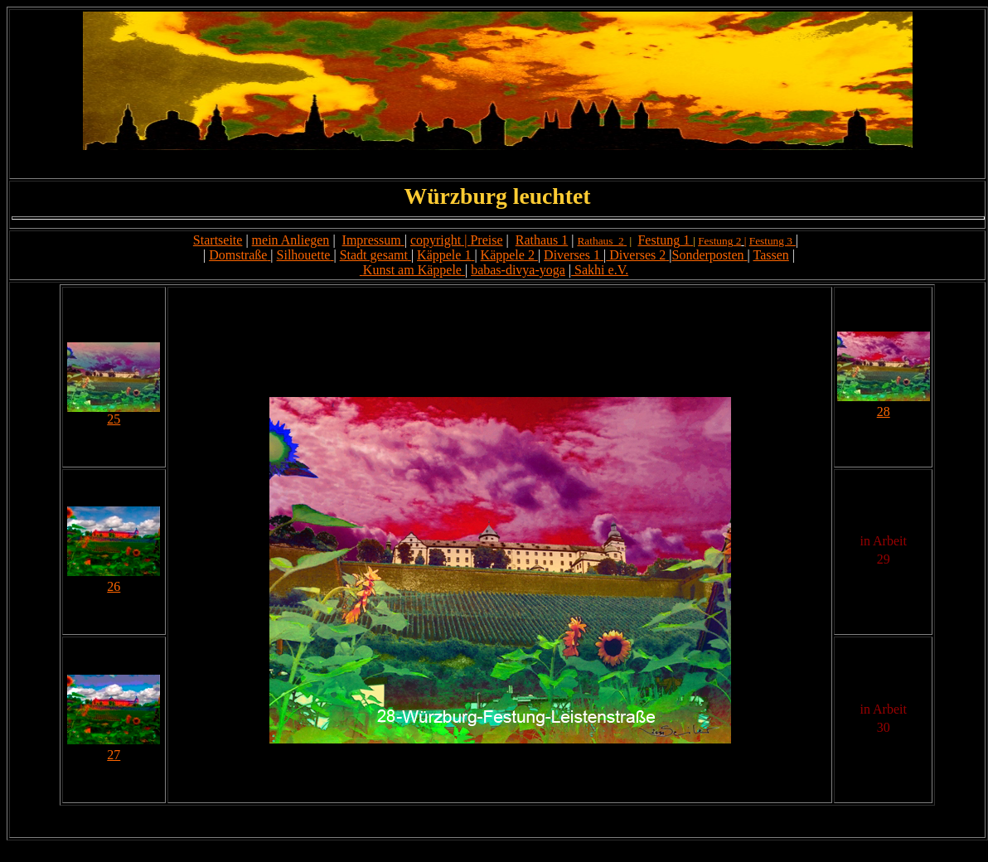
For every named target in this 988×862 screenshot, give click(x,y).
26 (113, 586)
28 (883, 411)
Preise (486, 240)
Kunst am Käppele (412, 270)
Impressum (371, 240)
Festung (658, 240)
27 (113, 755)
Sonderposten (707, 255)
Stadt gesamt (374, 255)
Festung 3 (770, 241)
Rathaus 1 (542, 240)
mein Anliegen (291, 240)
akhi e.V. (605, 270)
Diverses (567, 255)
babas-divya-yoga (518, 270)
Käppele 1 (444, 255)
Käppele (503, 255)
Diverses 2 (636, 255)
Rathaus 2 (600, 241)
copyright (435, 240)
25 (113, 419)
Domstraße (238, 255)
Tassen (771, 255)
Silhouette (304, 255)
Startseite (218, 240)
